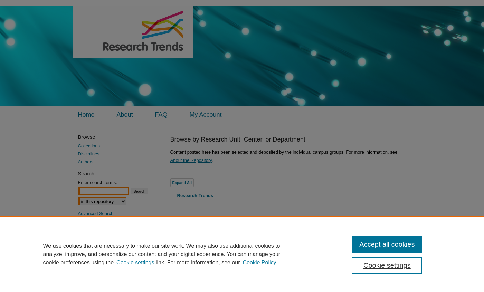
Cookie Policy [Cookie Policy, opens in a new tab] (259, 262)
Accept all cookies (387, 244)
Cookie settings (135, 262)
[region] (242, 254)
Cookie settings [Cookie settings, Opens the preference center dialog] (387, 265)
